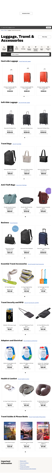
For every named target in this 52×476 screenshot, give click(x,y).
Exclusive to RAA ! (26, 13)
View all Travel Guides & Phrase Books (37, 419)
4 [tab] (28, 97)
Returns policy (23, 464)
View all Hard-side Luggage (25, 62)
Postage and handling (24, 470)
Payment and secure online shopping (28, 472)
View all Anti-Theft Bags (21, 187)
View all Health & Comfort (23, 381)
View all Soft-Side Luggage (24, 104)
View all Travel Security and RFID (31, 305)
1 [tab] (23, 97)
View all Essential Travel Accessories (36, 266)
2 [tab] (25, 97)
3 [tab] (26, 97)
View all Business (14, 225)
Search (48, 27)
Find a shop (44, 36)
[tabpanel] (10, 81)
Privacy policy (23, 468)
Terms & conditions (24, 466)
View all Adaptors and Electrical (30, 343)
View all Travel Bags (17, 145)
